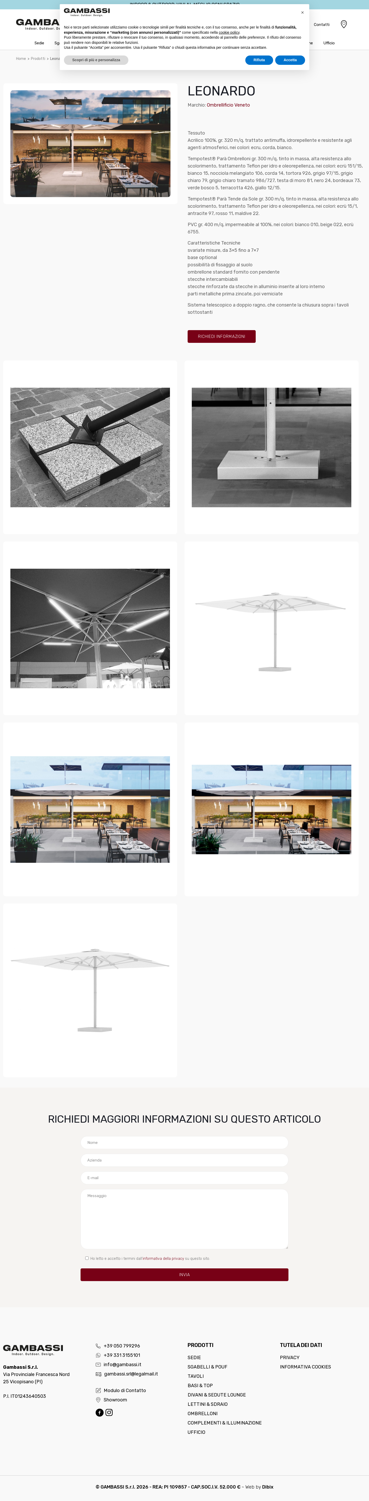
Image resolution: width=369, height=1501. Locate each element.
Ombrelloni (203, 1413)
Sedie (194, 1357)
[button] (302, 12)
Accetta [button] (290, 60)
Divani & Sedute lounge (217, 1395)
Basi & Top (200, 1385)
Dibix (267, 1487)
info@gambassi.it (118, 1364)
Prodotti (38, 59)
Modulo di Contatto (120, 1390)
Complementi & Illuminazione (225, 1423)
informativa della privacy (163, 1258)
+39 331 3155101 (117, 1355)
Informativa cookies (305, 1367)
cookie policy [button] (229, 32)
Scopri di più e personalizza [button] (96, 60)
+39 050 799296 (117, 1346)
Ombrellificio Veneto (228, 105)
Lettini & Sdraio (208, 1404)
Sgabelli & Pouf (207, 1367)
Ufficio (196, 1432)
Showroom (111, 1400)
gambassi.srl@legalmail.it (126, 1374)
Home (21, 59)
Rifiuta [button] (259, 60)
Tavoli (196, 1376)
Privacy (290, 1357)
